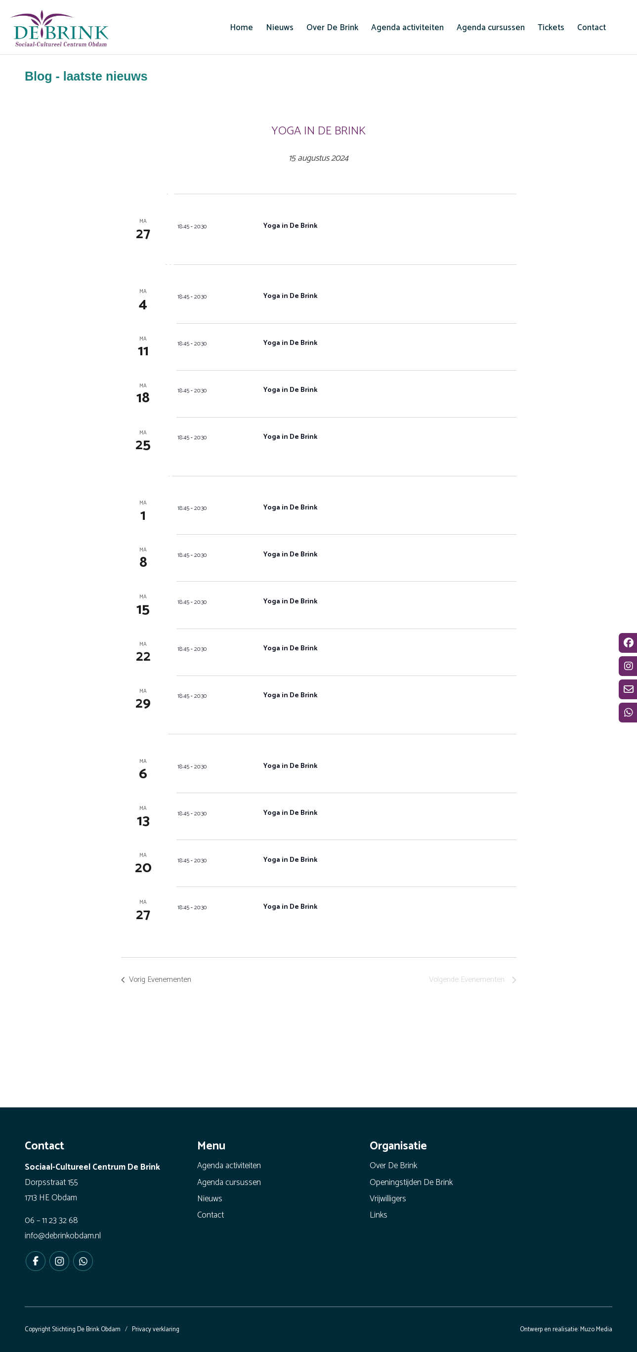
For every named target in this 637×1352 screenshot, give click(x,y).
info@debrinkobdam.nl (63, 1236)
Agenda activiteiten (229, 1166)
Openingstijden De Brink (411, 1182)
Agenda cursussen (229, 1182)
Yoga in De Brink (291, 226)
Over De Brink (393, 1166)
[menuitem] (241, 27)
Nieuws (209, 1199)
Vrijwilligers (388, 1199)
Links (378, 1215)
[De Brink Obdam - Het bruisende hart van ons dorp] (59, 29)
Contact (210, 1215)
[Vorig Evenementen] (158, 979)
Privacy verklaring (155, 1329)
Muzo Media (596, 1329)
